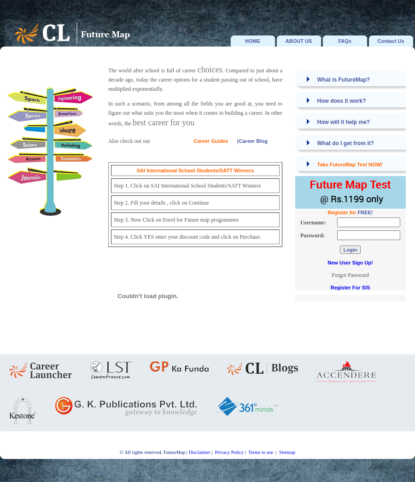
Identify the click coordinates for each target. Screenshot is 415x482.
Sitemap (287, 452)
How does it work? (341, 101)
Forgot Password (350, 275)
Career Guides (210, 141)
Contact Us (390, 41)
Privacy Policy (229, 452)
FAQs (344, 41)
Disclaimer (199, 452)
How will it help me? (343, 122)
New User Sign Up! (350, 262)
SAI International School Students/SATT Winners (195, 170)
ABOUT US (299, 41)
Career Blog (253, 141)
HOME (252, 41)
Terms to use (261, 452)
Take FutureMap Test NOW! (350, 164)
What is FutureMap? (343, 79)
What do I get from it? (345, 143)
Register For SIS (350, 287)
